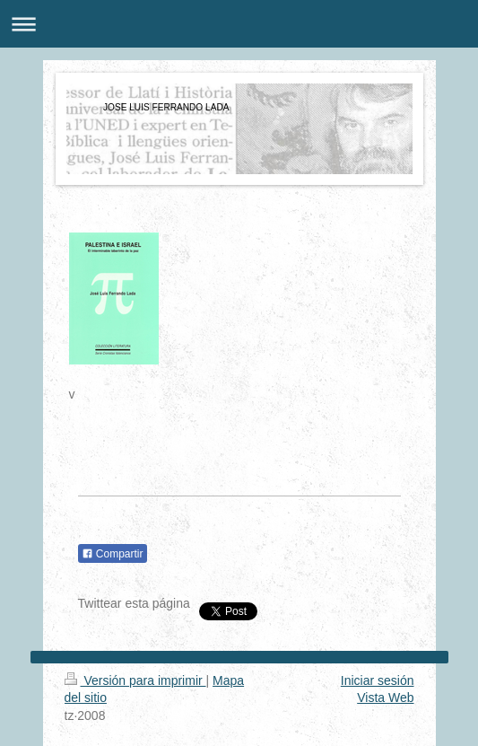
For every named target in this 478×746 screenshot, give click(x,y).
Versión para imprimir (135, 680)
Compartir (112, 554)
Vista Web (385, 697)
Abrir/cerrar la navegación (239, 23)
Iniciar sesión (377, 680)
